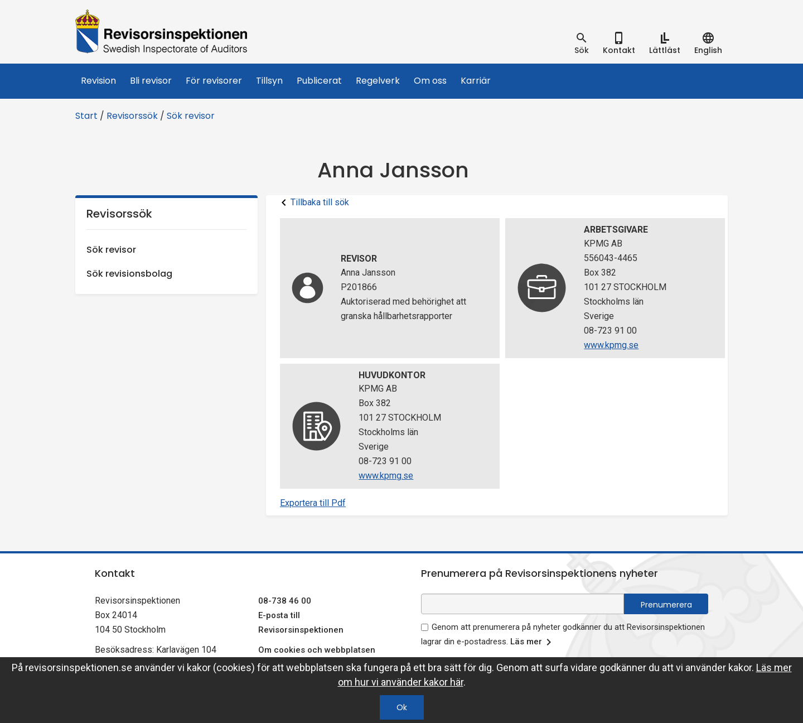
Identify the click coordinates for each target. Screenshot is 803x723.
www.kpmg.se (611, 345)
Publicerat (319, 80)
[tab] (581, 43)
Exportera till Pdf (313, 503)
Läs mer (532, 642)
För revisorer (214, 80)
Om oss (430, 80)
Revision (98, 80)
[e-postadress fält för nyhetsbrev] (522, 604)
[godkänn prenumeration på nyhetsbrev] (424, 627)
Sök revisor (191, 115)
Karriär (476, 80)
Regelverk (378, 80)
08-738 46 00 (284, 601)
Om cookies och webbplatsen (316, 650)
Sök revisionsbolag (129, 273)
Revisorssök (132, 115)
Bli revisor (151, 80)
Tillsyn (269, 80)
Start (86, 115)
